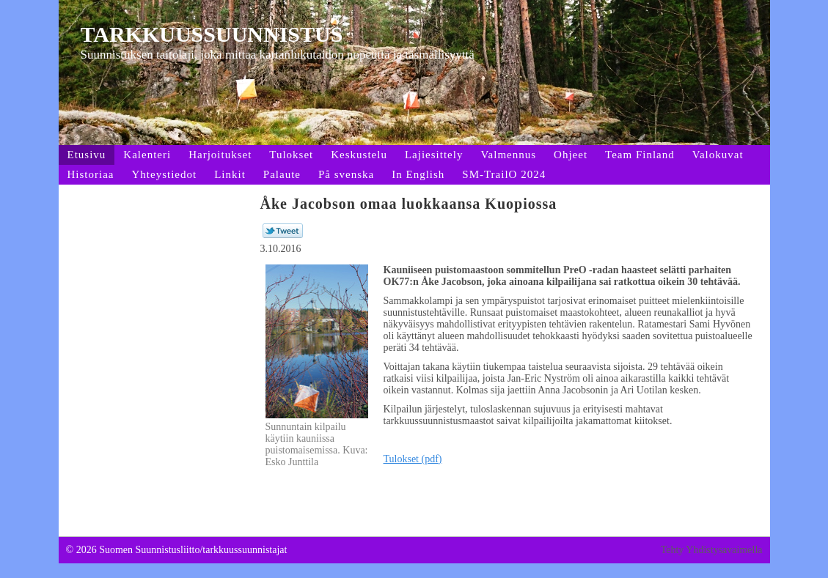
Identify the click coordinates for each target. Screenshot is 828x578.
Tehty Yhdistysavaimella (712, 549)
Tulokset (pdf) (413, 458)
